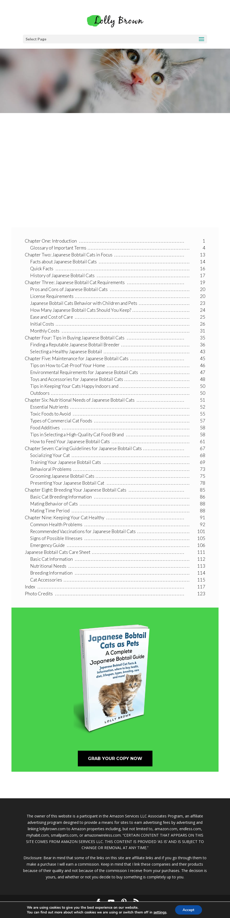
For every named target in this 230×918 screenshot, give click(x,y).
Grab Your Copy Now (115, 758)
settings (159, 912)
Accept (188, 909)
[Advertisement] (115, 177)
